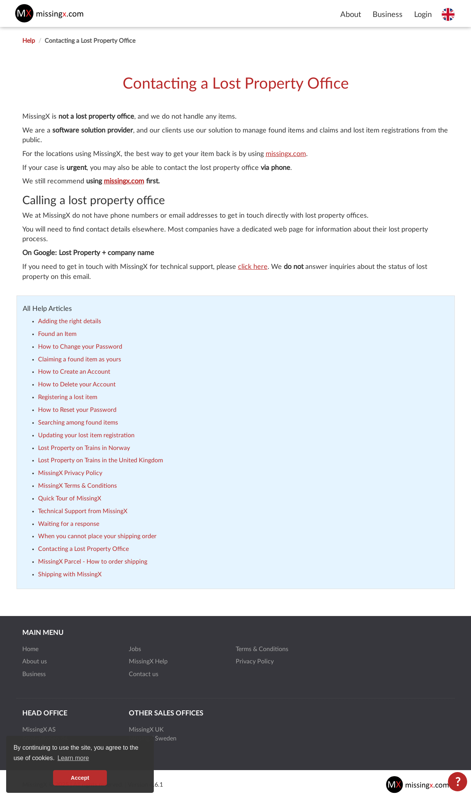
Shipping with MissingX (70, 574)
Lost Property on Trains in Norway (84, 448)
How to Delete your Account (77, 384)
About (350, 14)
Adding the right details (69, 321)
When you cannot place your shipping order (97, 536)
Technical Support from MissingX (82, 511)
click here (253, 267)
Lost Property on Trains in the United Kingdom (100, 460)
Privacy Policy (255, 661)
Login (423, 14)
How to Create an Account (74, 372)
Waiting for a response (68, 524)
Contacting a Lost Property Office (83, 549)
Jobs (135, 649)
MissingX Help (148, 661)
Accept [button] (80, 778)
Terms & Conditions (262, 649)
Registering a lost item (67, 397)
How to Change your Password (80, 347)
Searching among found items (78, 423)
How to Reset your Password (77, 410)
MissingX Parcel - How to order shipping (92, 562)
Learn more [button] (73, 758)
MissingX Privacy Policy (70, 473)
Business (388, 14)
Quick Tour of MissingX (69, 498)
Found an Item (57, 334)
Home (30, 649)
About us (34, 661)
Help (28, 41)
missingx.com (286, 154)
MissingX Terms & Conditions (77, 486)
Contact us (143, 674)
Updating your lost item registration (86, 435)
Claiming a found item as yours (79, 359)
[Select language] (448, 14)
